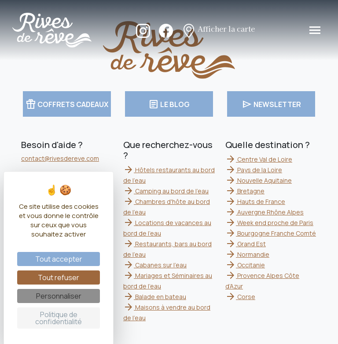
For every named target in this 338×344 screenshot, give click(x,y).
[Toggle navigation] (315, 30)
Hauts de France (255, 201)
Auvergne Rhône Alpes (264, 212)
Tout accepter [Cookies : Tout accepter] (58, 259)
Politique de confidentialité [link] (58, 318)
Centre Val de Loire (258, 159)
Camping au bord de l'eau (166, 191)
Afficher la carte (218, 30)
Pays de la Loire (253, 170)
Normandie (247, 254)
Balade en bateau (154, 296)
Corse (240, 296)
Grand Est (245, 244)
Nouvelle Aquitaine (258, 180)
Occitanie (245, 265)
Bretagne (245, 191)
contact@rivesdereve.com (60, 158)
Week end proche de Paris (269, 222)
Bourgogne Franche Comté (270, 233)
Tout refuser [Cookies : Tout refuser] (58, 277)
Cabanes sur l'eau (155, 265)
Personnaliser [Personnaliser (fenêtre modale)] (58, 296)
